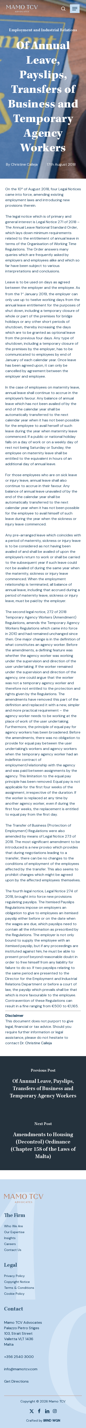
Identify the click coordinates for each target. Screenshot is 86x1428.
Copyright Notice (17, 1282)
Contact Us (12, 1250)
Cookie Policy (14, 1294)
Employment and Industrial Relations (43, 30)
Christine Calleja (24, 164)
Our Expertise (14, 1232)
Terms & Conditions (19, 1288)
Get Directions (16, 1381)
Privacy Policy (14, 1276)
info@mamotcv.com (20, 1369)
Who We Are (13, 1226)
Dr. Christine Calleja (36, 1043)
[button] (75, 8)
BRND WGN (51, 1420)
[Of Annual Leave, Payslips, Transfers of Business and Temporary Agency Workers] (43, 1084)
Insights (10, 1238)
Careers (10, 1244)
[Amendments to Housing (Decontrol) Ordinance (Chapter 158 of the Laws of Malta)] (43, 1141)
